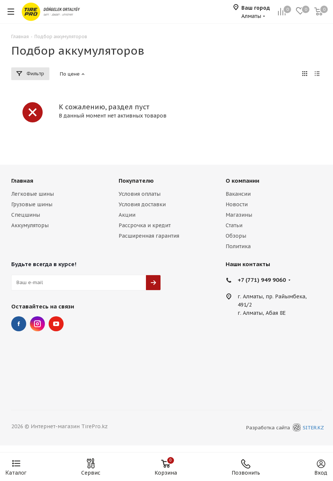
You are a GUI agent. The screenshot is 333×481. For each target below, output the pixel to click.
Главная (22, 180)
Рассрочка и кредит (145, 225)
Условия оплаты (140, 194)
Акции (127, 214)
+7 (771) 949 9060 (262, 279)
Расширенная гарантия (149, 235)
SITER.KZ (307, 428)
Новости (237, 204)
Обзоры (236, 235)
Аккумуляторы (30, 225)
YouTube (56, 323)
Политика (238, 246)
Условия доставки (142, 204)
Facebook (18, 323)
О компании (242, 180)
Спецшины (25, 214)
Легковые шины (32, 194)
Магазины (239, 214)
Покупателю (136, 180)
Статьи (234, 225)
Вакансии (238, 194)
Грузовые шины (31, 204)
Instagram (37, 323)
